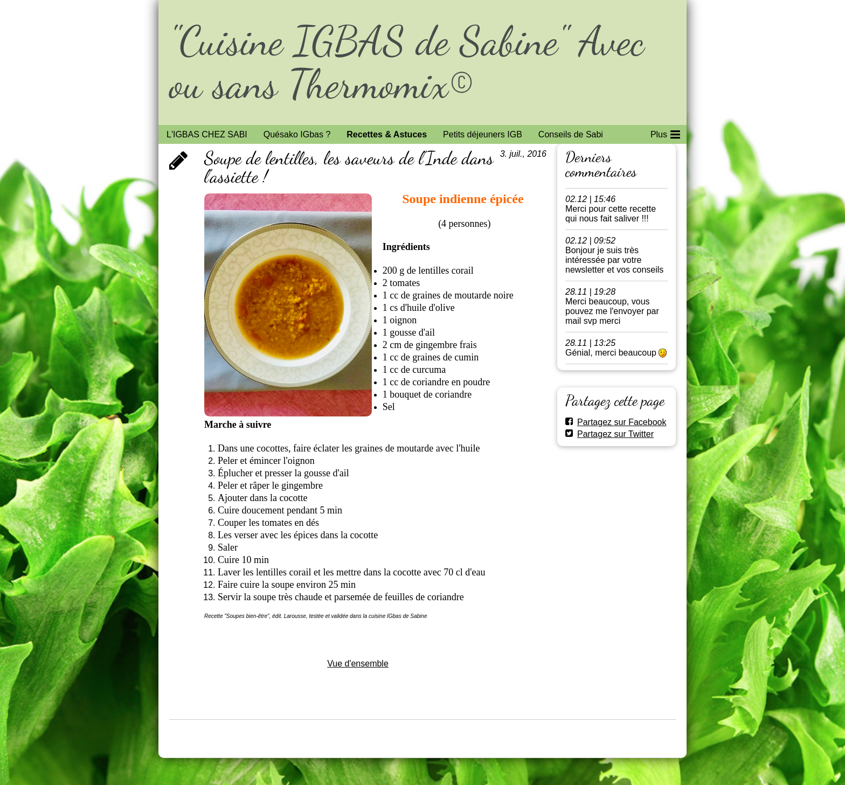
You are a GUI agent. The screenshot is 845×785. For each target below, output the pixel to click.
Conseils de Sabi (570, 134)
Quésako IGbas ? (297, 134)
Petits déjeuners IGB (482, 134)
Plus (665, 132)
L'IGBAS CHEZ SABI (207, 134)
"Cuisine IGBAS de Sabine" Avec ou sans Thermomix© (406, 62)
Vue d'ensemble (358, 663)
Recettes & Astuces (387, 134)
